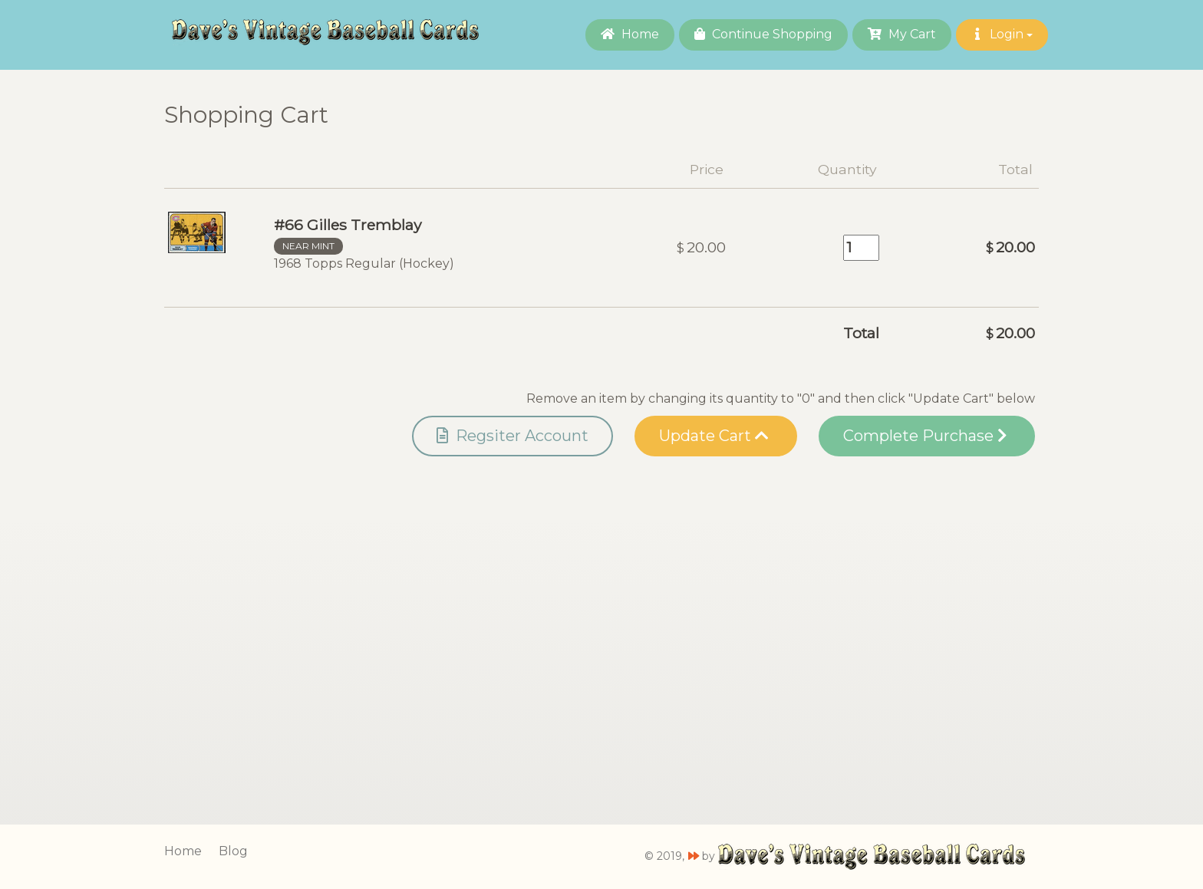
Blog (233, 851)
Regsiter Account (512, 435)
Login (1002, 34)
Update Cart (714, 435)
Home (630, 34)
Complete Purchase (925, 435)
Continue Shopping (763, 34)
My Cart (902, 34)
